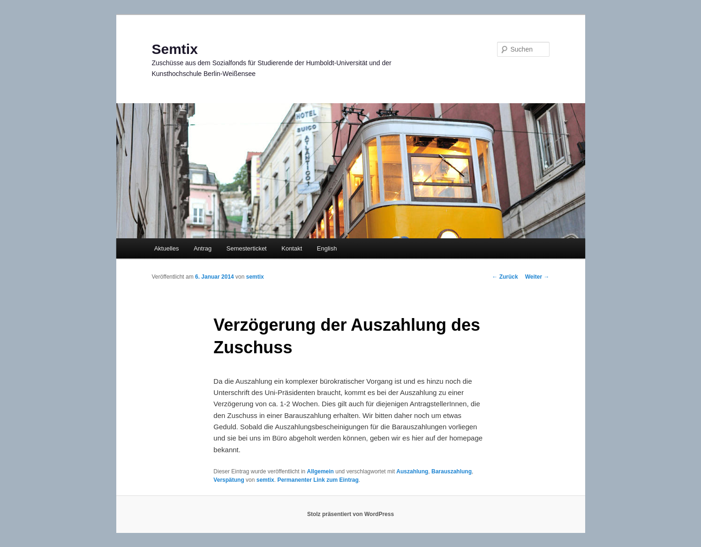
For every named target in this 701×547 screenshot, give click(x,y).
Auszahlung (412, 471)
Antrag (202, 248)
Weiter (537, 277)
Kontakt (291, 248)
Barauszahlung (451, 471)
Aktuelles (166, 248)
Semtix (175, 49)
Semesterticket (246, 248)
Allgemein (320, 471)
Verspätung (228, 480)
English (327, 248)
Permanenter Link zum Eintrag (317, 480)
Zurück (505, 277)
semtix (255, 277)
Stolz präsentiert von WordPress (350, 514)
